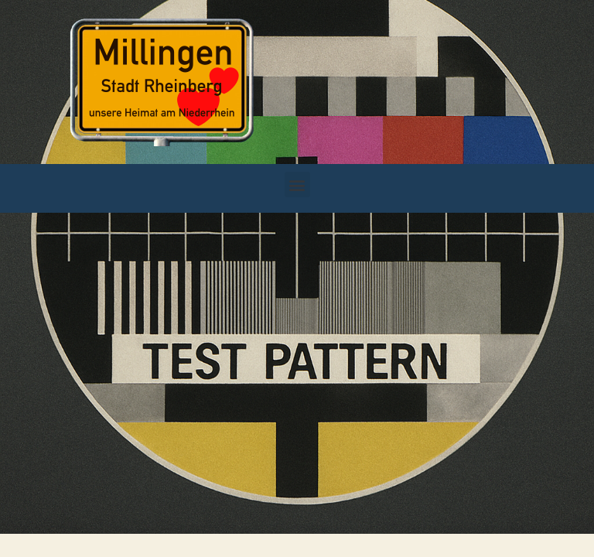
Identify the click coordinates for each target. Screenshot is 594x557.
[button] (297, 184)
